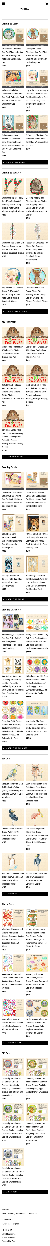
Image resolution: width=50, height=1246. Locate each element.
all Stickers (10, 894)
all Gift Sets (10, 1192)
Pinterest (15, 1223)
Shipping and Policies (17, 1213)
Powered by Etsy (8, 1241)
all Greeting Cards (13, 599)
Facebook (6, 1223)
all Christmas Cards (14, 162)
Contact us (32, 1213)
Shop (4, 1213)
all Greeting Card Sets (16, 748)
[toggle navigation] (3, 3)
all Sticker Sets (12, 1043)
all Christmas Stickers (16, 311)
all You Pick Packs (13, 457)
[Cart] (46, 4)
